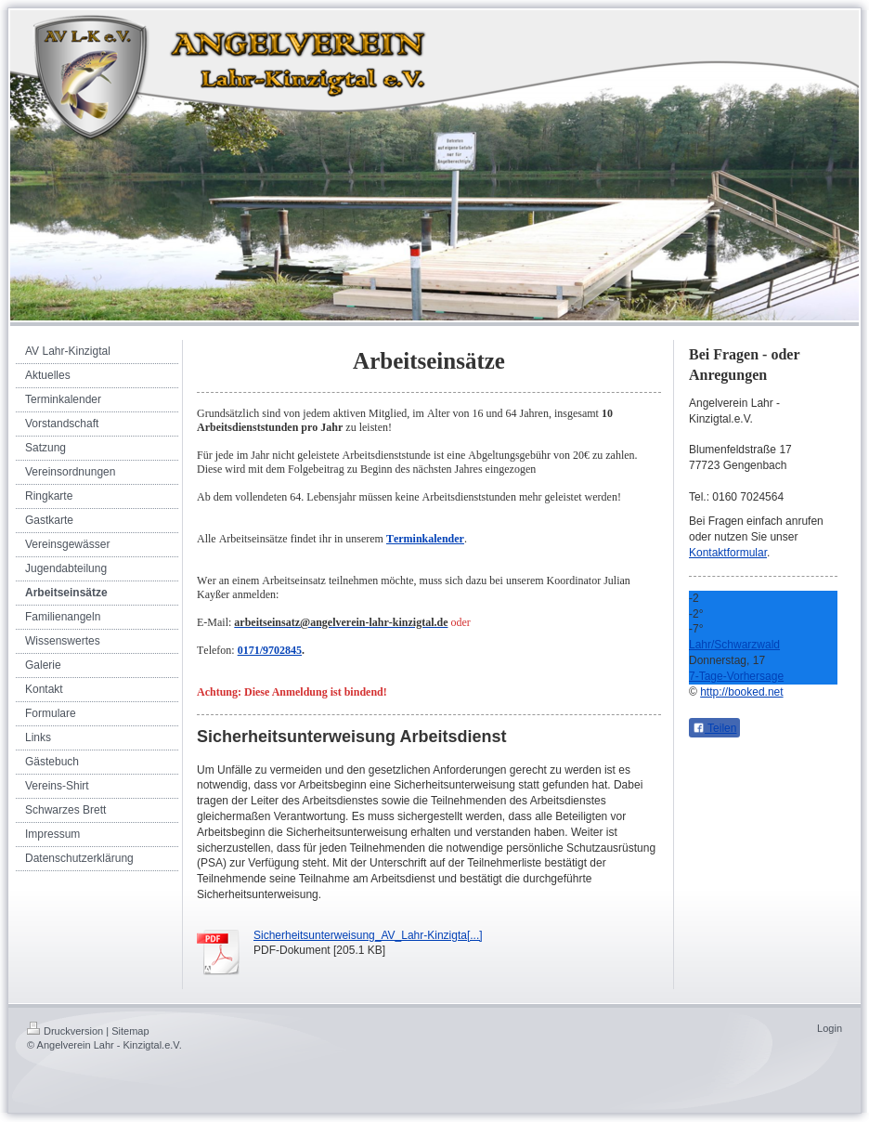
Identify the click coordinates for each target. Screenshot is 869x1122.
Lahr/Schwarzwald (734, 644)
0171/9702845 (270, 650)
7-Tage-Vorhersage (736, 676)
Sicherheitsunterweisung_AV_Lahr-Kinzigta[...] (368, 935)
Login (829, 1028)
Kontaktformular (728, 552)
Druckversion (65, 1031)
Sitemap (130, 1031)
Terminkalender (425, 538)
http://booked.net (741, 691)
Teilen (714, 728)
